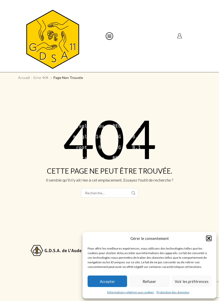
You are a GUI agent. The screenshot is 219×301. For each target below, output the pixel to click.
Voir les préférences (192, 281)
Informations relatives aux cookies (130, 292)
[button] (208, 238)
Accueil (24, 77)
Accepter (107, 281)
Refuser (149, 281)
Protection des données (173, 292)
